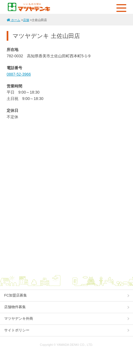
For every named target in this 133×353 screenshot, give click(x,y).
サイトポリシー (16, 330)
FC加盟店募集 (15, 295)
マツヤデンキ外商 (18, 318)
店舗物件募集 (15, 307)
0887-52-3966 (19, 74)
